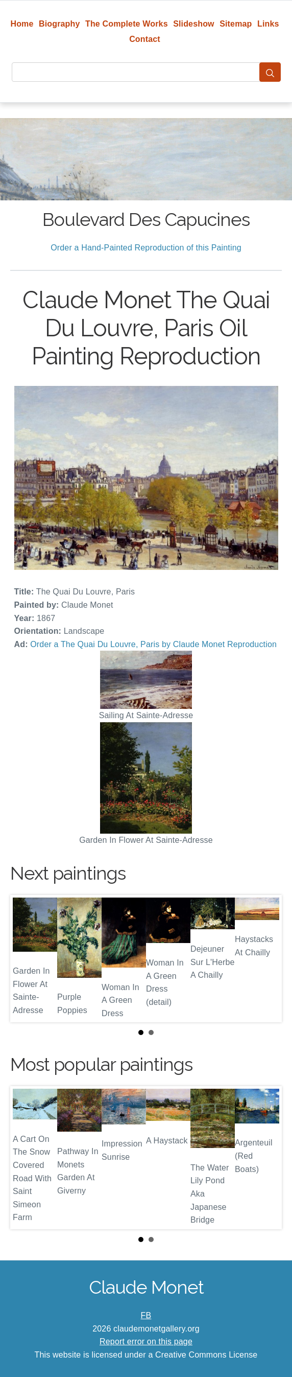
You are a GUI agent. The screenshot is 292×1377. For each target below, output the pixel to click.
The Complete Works (126, 23)
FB (146, 1315)
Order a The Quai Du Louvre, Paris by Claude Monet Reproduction (153, 644)
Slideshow (193, 23)
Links (268, 23)
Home (21, 23)
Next (266, 959)
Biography (59, 23)
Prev (26, 959)
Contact (144, 39)
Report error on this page (146, 1341)
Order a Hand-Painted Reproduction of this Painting (146, 247)
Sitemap (236, 23)
